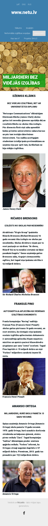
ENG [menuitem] (24, 4)
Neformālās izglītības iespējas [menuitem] (17, 33)
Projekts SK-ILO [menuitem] (30, 38)
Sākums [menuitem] (18, 28)
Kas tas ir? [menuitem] (15, 38)
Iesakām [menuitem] (29, 28)
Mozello (21, 502)
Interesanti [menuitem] (39, 33)
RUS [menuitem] (29, 4)
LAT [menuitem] (18, 4)
